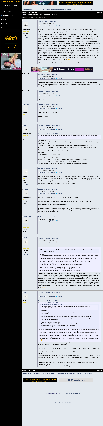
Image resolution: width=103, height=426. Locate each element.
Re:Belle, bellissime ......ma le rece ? (49, 74)
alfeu (25, 168)
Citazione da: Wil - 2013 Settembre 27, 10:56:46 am (48, 246)
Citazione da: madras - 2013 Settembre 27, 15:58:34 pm (48, 300)
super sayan (27, 216)
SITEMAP (70, 402)
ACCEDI (15, 5)
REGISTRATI (7, 5)
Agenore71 (27, 104)
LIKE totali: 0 (26, 37)
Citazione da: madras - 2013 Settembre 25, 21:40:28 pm (48, 133)
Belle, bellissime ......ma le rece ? (48, 21)
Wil (25, 125)
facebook (42, 25)
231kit (25, 292)
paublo (26, 189)
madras (26, 21)
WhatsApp (52, 25)
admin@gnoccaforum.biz (72, 393)
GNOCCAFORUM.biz (10, 2)
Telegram (59, 25)
